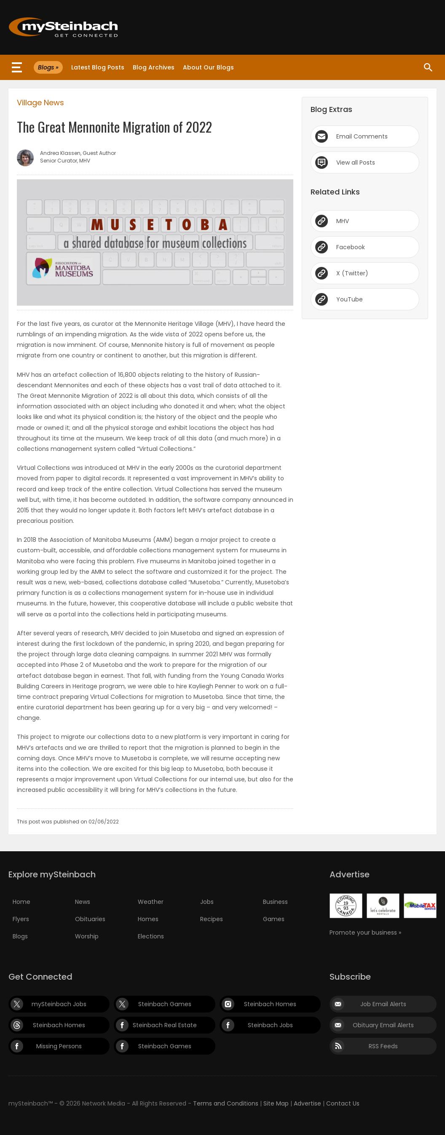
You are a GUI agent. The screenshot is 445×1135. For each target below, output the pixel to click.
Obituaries (90, 919)
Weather (151, 902)
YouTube (349, 299)
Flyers (21, 919)
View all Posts (355, 162)
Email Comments (362, 136)
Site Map (276, 1103)
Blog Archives (153, 67)
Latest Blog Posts (97, 67)
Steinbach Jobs (270, 1025)
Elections (151, 936)
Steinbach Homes (270, 1004)
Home (21, 902)
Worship (87, 936)
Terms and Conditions (225, 1103)
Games (273, 919)
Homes (148, 919)
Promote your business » (365, 932)
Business (275, 902)
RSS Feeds (383, 1046)
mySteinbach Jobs (59, 1004)
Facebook (350, 247)
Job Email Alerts (383, 1004)
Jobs (207, 902)
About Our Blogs (208, 67)
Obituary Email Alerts (383, 1025)
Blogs (20, 936)
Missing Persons (59, 1046)
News (82, 902)
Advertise (307, 1103)
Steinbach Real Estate (165, 1025)
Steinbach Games (164, 1004)
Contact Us (342, 1103)
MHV (342, 221)
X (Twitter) (352, 273)
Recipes (211, 919)
